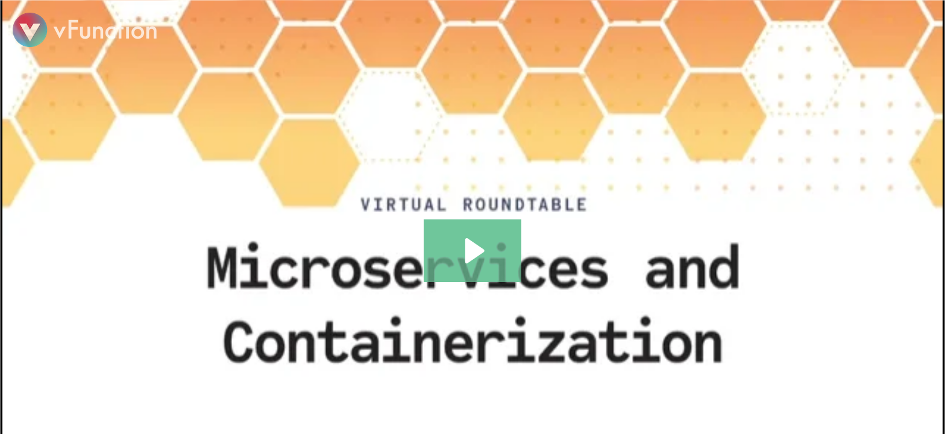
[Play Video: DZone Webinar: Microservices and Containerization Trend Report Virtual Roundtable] (473, 250)
